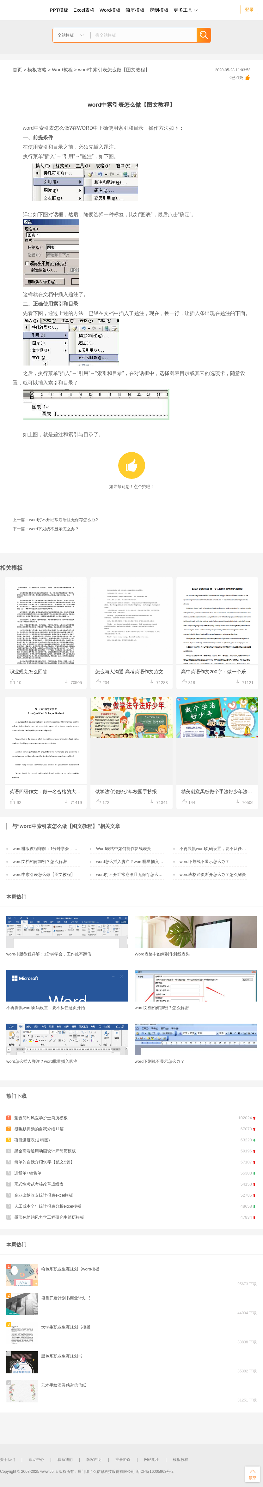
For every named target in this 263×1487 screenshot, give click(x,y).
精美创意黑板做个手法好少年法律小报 (219, 791)
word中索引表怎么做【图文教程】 (44, 874)
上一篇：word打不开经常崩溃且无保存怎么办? (55, 519)
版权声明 (93, 1459)
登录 (249, 9)
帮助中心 (36, 1459)
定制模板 (160, 9)
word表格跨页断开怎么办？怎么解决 (213, 874)
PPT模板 (59, 10)
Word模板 (110, 10)
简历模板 (134, 10)
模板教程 (180, 1459)
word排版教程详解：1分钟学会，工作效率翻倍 (55, 848)
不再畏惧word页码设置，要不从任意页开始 (219, 848)
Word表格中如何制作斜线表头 (123, 848)
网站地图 (151, 1459)
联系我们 (65, 1459)
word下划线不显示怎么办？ (204, 861)
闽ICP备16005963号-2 (155, 1471)
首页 (17, 69)
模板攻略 (37, 69)
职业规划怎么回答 (28, 671)
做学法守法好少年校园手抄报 (126, 791)
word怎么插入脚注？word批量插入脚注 (131, 861)
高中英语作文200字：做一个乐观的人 (219, 671)
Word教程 (62, 69)
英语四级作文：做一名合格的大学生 (47, 791)
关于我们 (7, 1459)
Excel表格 (84, 10)
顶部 (252, 1474)
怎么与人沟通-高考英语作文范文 (129, 671)
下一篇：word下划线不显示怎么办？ (46, 528)
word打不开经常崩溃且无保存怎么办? (130, 874)
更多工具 (186, 10)
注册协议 (123, 1459)
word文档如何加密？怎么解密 (40, 861)
